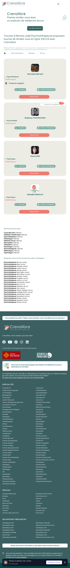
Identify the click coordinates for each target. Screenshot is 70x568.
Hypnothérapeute (7, 421)
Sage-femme (39, 472)
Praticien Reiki (6, 455)
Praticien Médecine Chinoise (10, 450)
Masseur (4, 428)
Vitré (14, 288)
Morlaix (15, 298)
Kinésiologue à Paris (8, 530)
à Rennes (12, 233)
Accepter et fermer (54, 562)
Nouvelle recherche (35, 28)
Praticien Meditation (42, 448)
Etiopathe (5, 414)
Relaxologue (39, 469)
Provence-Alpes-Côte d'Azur (10, 513)
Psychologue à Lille (41, 527)
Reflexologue (6, 469)
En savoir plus (13, 564)
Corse (4, 498)
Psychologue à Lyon (41, 535)
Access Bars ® (6, 388)
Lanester (16, 276)
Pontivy (15, 302)
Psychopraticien (7, 467)
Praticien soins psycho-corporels (45, 460)
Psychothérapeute (17, 53)
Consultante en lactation (9, 404)
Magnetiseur (39, 426)
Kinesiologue (39, 424)
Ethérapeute (39, 412)
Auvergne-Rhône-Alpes (9, 493)
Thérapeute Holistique (8, 481)
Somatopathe (6, 474)
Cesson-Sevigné (18, 290)
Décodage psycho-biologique (10, 409)
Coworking (39, 404)
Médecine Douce (7, 431)
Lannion (15, 280)
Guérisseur (39, 419)
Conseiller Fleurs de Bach (43, 402)
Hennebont (16, 296)
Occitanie (5, 510)
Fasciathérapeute (41, 414)
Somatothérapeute (41, 474)
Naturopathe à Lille (41, 532)
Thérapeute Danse (7, 479)
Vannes (15, 270)
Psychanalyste (40, 462)
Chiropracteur (6, 397)
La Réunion (39, 503)
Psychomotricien (40, 464)
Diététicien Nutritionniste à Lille (45, 537)
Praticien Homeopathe (42, 443)
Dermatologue (6, 407)
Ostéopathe (5, 436)
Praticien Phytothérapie (42, 450)
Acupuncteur (39, 388)
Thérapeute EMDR (41, 479)
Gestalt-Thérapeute (41, 416)
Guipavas (16, 300)
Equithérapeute (7, 412)
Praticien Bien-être (7, 438)
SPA (3, 472)
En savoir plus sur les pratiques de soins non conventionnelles (23, 378)
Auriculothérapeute (41, 392)
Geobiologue (6, 416)
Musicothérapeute (41, 428)
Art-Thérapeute (6, 392)
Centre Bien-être (40, 395)
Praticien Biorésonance (42, 438)
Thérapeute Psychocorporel (44, 481)
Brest (14, 264)
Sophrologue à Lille (7, 527)
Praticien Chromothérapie (9, 440)
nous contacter (21, 557)
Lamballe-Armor (18, 292)
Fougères (16, 278)
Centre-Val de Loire (41, 496)
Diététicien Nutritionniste (43, 407)
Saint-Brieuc (17, 274)
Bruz (14, 284)
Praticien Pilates (7, 452)
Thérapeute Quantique (9, 483)
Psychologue (6, 464)
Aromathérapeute (41, 390)
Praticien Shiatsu (40, 455)
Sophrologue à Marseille (43, 523)
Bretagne (31, 53)
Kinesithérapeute (7, 426)
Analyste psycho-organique (10, 390)
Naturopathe (39, 431)
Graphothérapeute (7, 419)
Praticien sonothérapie (8, 462)
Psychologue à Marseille (9, 532)
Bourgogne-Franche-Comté (44, 493)
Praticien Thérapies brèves (43, 457)
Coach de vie (39, 400)
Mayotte (38, 505)
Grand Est (39, 498)
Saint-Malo (16, 272)
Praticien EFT (39, 440)
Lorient (15, 268)
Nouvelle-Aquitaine (41, 508)
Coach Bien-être (40, 397)
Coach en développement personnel (12, 402)
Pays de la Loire (40, 510)
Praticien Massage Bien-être (10, 448)
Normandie (5, 508)
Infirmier (4, 424)
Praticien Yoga (6, 460)
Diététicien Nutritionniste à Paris (45, 525)
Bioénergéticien (6, 395)
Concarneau (17, 282)
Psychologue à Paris (8, 523)
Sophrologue (6, 476)
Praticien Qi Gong (41, 452)
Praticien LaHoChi (41, 445)
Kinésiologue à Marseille (9, 537)
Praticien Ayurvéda (41, 436)
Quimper (16, 266)
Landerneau (17, 294)
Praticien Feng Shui (7, 443)
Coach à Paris (6, 535)
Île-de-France (40, 513)
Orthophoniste (6, 433)
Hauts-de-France (7, 503)
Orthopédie (39, 433)
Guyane (38, 501)
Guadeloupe (5, 501)
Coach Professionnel (8, 400)
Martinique (5, 505)
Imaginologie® (40, 421)
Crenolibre (6, 336)
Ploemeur (16, 286)
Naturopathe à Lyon (8, 525)
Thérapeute (39, 476)
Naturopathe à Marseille (43, 530)
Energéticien (39, 409)
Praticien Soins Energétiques (10, 457)
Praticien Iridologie (7, 445)
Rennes (42, 53)
